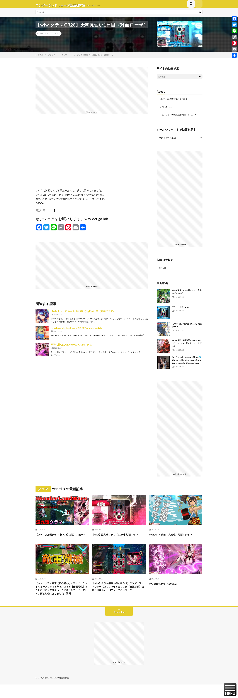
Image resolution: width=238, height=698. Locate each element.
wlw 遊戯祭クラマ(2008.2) (165, 590)
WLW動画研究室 (61, 691)
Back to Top (119, 625)
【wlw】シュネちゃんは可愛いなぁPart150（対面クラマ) (82, 314)
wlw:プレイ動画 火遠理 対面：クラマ (174, 537)
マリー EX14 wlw (180, 310)
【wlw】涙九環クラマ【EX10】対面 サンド (117, 539)
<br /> (92, 156)
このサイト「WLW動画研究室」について (179, 118)
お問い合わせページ (169, 110)
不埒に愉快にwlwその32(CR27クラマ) (71, 347)
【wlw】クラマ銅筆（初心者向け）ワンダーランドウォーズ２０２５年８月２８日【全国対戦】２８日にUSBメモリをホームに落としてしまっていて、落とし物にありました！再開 (62, 598)
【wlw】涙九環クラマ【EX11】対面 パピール (61, 539)
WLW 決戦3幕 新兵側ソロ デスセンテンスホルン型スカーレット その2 (187, 346)
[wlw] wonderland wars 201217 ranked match (76, 330)
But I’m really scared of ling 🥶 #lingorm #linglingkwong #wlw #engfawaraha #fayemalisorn (186, 363)
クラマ (55, 36)
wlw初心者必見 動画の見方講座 (174, 102)
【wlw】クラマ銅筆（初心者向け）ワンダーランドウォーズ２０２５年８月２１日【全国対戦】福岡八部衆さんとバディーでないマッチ (119, 596)
